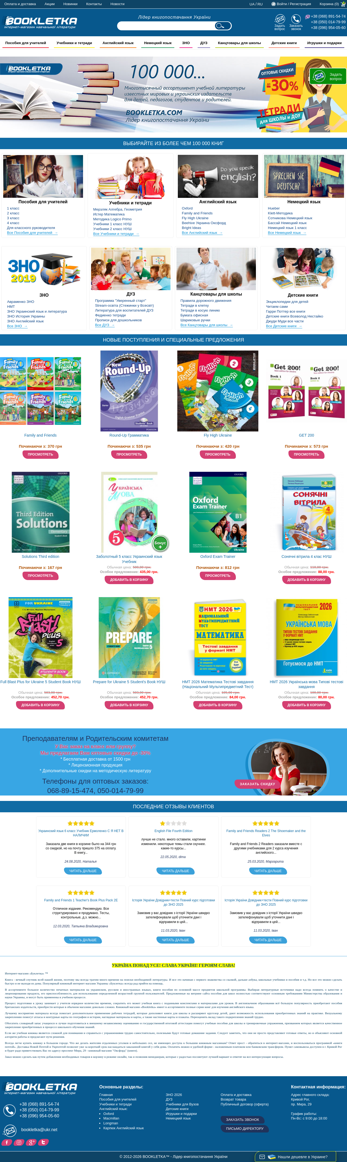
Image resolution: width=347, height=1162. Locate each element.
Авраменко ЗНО (20, 302)
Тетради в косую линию (200, 310)
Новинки (70, 4)
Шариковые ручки (195, 320)
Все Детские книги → (284, 326)
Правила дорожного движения (206, 301)
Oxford (187, 208)
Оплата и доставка (20, 4)
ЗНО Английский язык (25, 321)
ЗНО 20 (172, 1095)
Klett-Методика (280, 213)
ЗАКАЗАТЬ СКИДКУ (257, 784)
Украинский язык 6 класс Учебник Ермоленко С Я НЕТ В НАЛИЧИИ (81, 833)
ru (260, 4)
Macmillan (111, 1118)
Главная (106, 1095)
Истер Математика (109, 214)
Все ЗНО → (17, 326)
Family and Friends (197, 213)
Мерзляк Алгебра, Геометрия (117, 209)
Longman (110, 1123)
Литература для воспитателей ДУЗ (124, 310)
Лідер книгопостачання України (174, 17)
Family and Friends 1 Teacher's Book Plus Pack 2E (81, 900)
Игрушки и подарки (181, 1114)
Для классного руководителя (31, 228)
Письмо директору (245, 1129)
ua (252, 4)
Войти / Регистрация (294, 4)
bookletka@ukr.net (39, 1129)
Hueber (274, 208)
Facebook (7, 1142)
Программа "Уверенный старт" (120, 301)
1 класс (13, 208)
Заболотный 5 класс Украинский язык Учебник (129, 559)
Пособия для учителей (43, 201)
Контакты (94, 4)
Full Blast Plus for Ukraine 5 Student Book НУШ (40, 682)
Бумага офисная (194, 315)
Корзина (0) (329, 4)
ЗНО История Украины (26, 316)
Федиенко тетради (110, 315)
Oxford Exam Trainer (217, 556)
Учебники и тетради (130, 203)
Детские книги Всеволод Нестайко (294, 316)
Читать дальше (83, 871)
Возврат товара (233, 1099)
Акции (50, 4)
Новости (118, 4)
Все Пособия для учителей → (32, 233)
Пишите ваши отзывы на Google (32, 1142)
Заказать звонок (296, 27)
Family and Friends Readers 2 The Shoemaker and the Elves (266, 833)
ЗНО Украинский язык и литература (37, 311)
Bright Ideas (191, 228)
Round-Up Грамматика (129, 435)
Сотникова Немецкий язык (290, 218)
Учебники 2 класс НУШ (112, 229)
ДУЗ (131, 294)
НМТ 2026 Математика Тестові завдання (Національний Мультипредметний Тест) (218, 684)
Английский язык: (113, 1109)
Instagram (20, 1142)
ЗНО (44, 295)
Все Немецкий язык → (287, 233)
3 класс (13, 218)
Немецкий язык (303, 201)
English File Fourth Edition (173, 831)
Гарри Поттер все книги (285, 311)
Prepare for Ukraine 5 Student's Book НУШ (129, 682)
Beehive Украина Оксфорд (204, 223)
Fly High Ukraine (195, 218)
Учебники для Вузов (182, 1104)
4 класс (13, 223)
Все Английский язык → (202, 233)
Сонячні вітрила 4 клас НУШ (306, 556)
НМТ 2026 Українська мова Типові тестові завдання (306, 684)
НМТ (11, 307)
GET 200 (306, 435)
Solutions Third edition (40, 556)
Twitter (44, 1142)
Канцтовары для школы (216, 294)
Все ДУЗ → (105, 325)
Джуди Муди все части (285, 321)
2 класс (13, 213)
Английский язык (217, 201)
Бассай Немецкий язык (287, 223)
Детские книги (303, 295)
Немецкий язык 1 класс (287, 228)
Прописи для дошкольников (118, 320)
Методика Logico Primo (112, 219)
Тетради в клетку (195, 305)
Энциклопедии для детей (287, 302)
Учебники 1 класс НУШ (112, 224)
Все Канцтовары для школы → (207, 325)
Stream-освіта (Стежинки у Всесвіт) (124, 305)
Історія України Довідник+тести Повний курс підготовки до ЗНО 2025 (173, 902)
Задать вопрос (279, 27)
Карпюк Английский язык (123, 1128)
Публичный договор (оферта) (245, 1104)
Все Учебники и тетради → (116, 234)
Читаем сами (277, 307)
